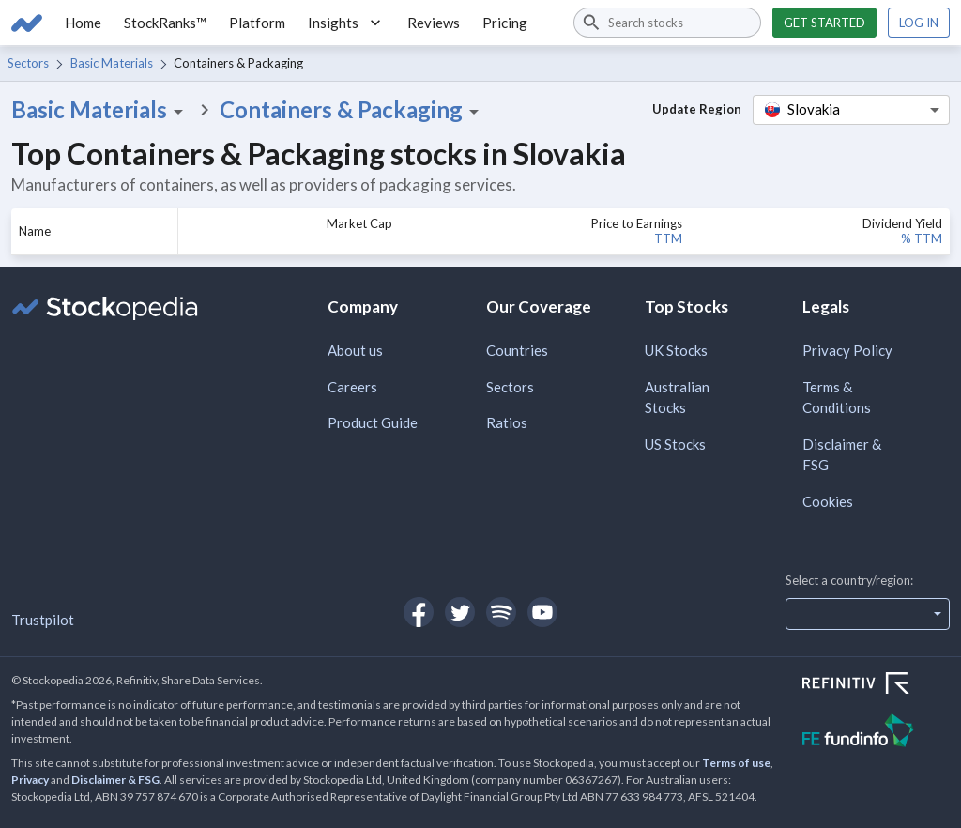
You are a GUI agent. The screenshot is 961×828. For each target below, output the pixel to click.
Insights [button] (346, 22)
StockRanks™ (165, 22)
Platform (257, 22)
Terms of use (736, 763)
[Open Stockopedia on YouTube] (542, 612)
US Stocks (675, 444)
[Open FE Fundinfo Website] (876, 732)
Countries (517, 350)
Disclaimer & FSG (841, 455)
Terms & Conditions (836, 397)
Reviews (433, 22)
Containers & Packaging (352, 110)
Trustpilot (42, 619)
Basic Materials (111, 62)
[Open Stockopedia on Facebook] (419, 612)
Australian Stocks (677, 397)
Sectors (28, 62)
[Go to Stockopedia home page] (26, 22)
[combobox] (667, 23)
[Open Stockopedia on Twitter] (460, 612)
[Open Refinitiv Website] (876, 685)
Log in (918, 22)
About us (355, 350)
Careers (352, 386)
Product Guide (373, 422)
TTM (668, 238)
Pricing (504, 22)
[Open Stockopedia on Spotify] (501, 612)
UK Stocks (676, 350)
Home (83, 22)
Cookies (827, 501)
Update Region (696, 108)
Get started (824, 22)
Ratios (506, 422)
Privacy (30, 780)
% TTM (921, 238)
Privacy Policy (847, 350)
